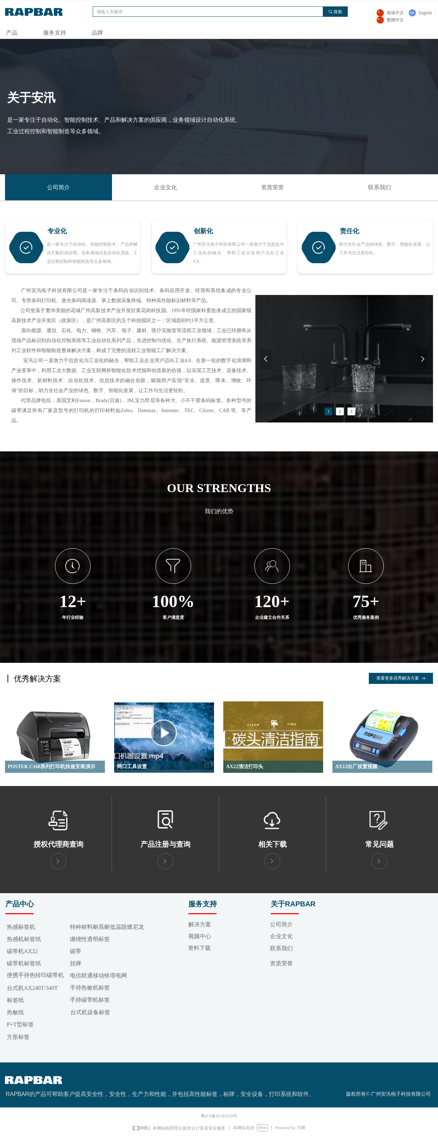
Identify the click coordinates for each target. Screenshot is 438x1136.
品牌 (97, 33)
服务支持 (54, 33)
